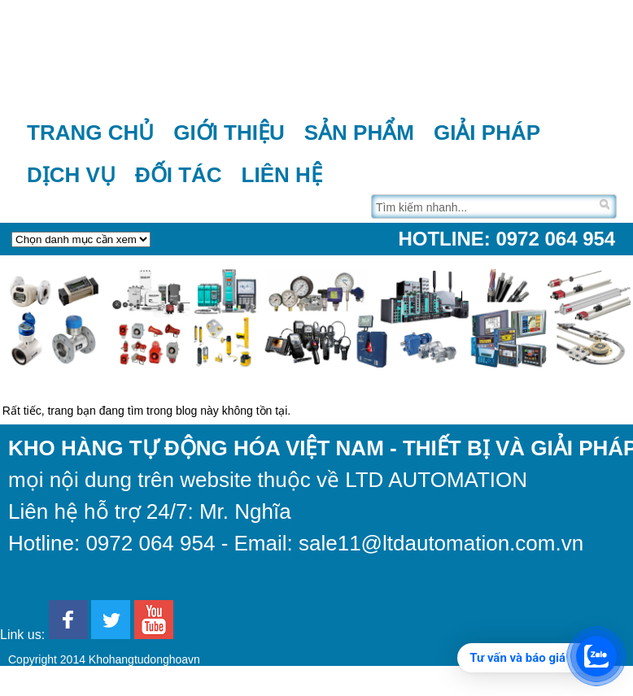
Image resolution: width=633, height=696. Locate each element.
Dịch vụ (71, 175)
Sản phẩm (359, 132)
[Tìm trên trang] (484, 206)
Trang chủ (90, 132)
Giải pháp (487, 132)
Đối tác (178, 175)
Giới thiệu (229, 132)
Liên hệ (282, 175)
